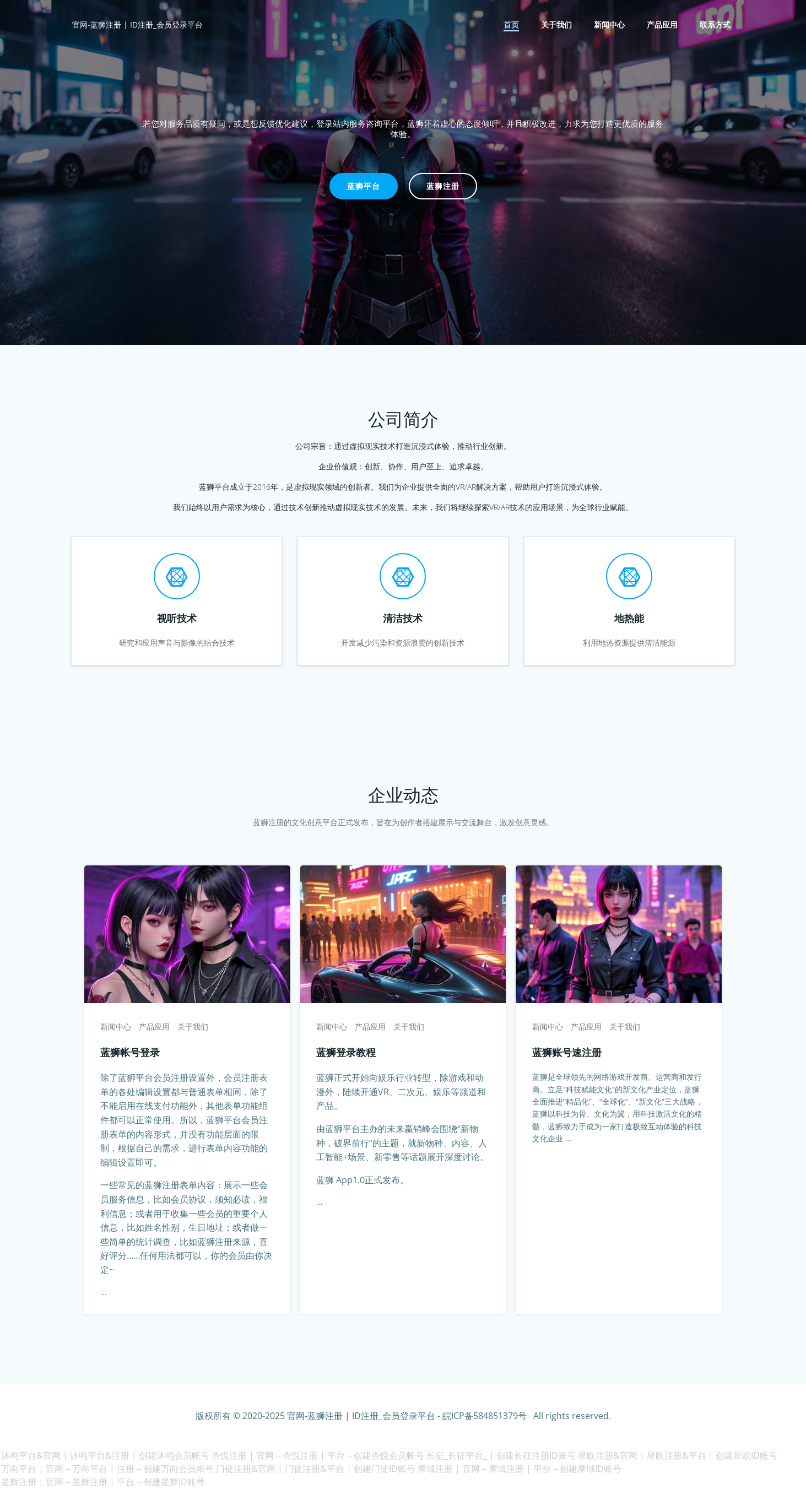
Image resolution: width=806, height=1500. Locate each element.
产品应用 (663, 25)
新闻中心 (610, 25)
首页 (512, 25)
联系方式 (716, 25)
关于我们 (557, 25)
